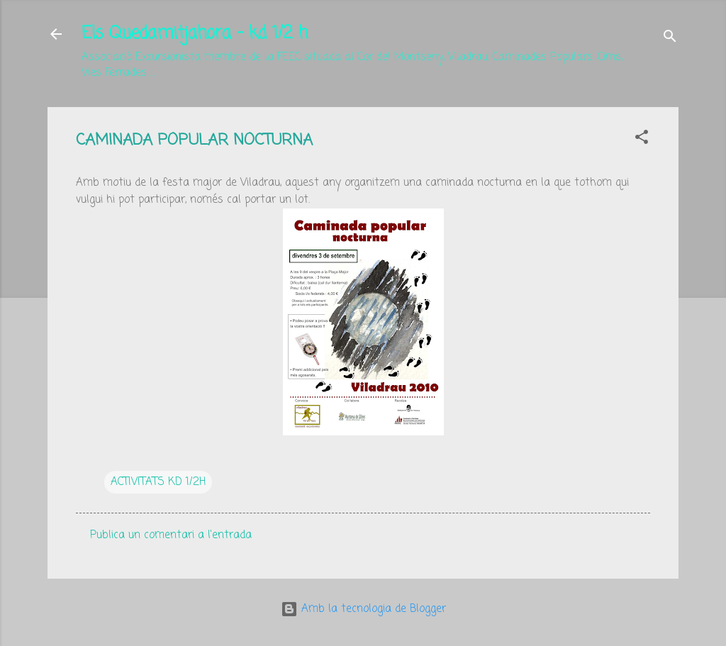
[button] (641, 139)
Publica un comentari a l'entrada (171, 535)
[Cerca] (669, 38)
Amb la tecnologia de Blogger (363, 609)
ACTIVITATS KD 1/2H (158, 482)
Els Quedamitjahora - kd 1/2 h (195, 34)
